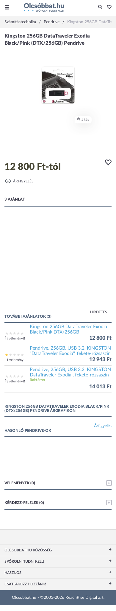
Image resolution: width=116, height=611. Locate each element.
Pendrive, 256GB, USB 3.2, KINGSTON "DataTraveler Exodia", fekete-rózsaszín (70, 351)
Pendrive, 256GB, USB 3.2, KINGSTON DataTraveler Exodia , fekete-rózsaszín (70, 372)
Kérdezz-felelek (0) (58, 502)
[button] (108, 7)
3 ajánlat (14, 199)
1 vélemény (15, 360)
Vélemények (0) (58, 483)
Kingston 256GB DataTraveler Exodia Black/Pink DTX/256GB (68, 329)
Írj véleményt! (15, 338)
